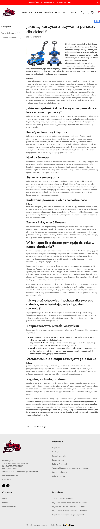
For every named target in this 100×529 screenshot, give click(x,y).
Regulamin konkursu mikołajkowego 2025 (68, 515)
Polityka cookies (58, 476)
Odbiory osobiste (9, 506)
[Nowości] (38, 12)
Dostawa (55, 452)
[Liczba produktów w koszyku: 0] (97, 12)
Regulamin (56, 448)
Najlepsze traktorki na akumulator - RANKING (70, 511)
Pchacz (29, 204)
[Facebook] (3, 485)
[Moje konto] (87, 12)
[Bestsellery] (48, 12)
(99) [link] (18, 33)
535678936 (6, 479)
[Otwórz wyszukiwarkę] (82, 12)
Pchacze (29, 78)
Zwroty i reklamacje (59, 472)
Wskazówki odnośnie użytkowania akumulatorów (71, 468)
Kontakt (5, 502)
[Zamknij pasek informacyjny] (98, 3)
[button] (27, 12)
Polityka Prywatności (60, 464)
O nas (4, 498)
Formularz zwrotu (59, 456)
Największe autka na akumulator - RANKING (69, 506)
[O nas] (57, 12)
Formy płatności (58, 460)
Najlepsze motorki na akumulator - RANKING (69, 502)
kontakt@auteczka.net (10, 475)
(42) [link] (19, 37)
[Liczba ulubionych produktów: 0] (92, 12)
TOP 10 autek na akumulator (63, 498)
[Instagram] (8, 485)
